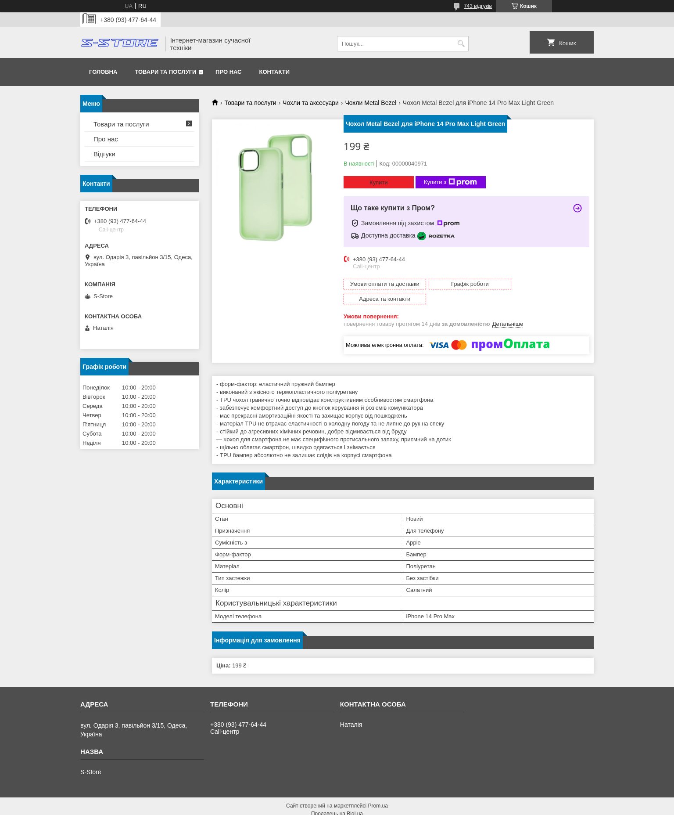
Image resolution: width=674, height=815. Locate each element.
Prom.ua (378, 791)
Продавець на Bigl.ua (337, 799)
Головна (103, 72)
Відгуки (104, 154)
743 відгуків (478, 6)
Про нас (228, 72)
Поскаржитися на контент (313, 807)
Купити (378, 182)
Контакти (274, 72)
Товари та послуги (165, 72)
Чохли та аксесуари (311, 102)
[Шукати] (461, 43)
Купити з (450, 182)
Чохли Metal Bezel (370, 102)
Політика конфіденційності (381, 807)
